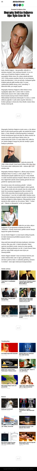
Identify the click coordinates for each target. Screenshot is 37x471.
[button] (2, 1)
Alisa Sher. (32, 164)
